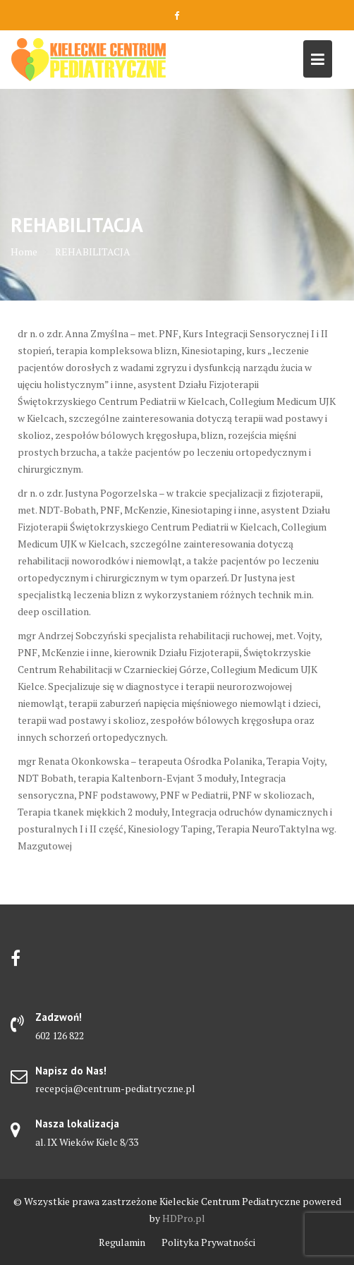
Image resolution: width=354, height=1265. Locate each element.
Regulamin (122, 1242)
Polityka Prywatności (208, 1242)
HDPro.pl (183, 1218)
